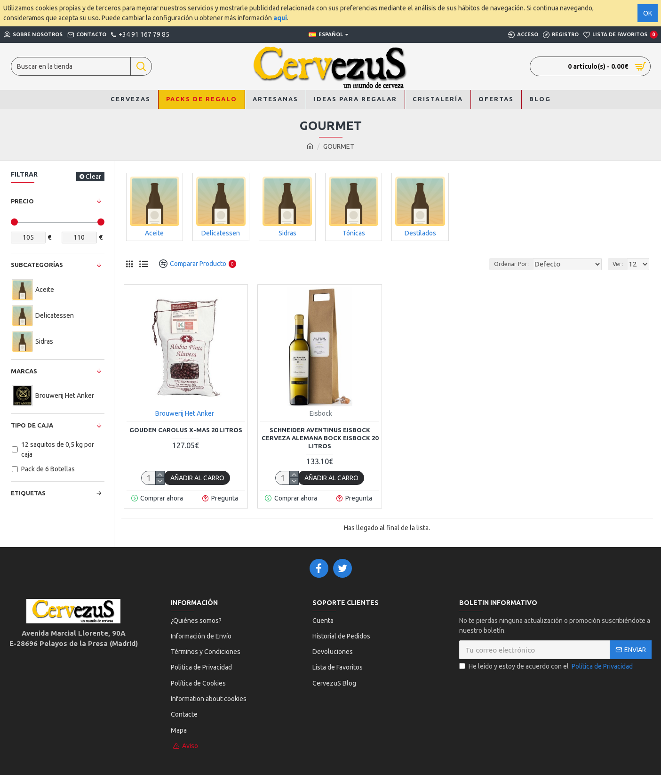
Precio (22, 201)
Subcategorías (37, 264)
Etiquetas (28, 493)
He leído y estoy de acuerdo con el (546, 666)
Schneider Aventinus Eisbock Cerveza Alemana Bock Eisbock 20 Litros (320, 438)
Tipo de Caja (32, 425)
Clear (93, 176)
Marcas (24, 371)
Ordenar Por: (511, 264)
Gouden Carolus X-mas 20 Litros (185, 430)
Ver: (620, 264)
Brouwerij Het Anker (184, 413)
